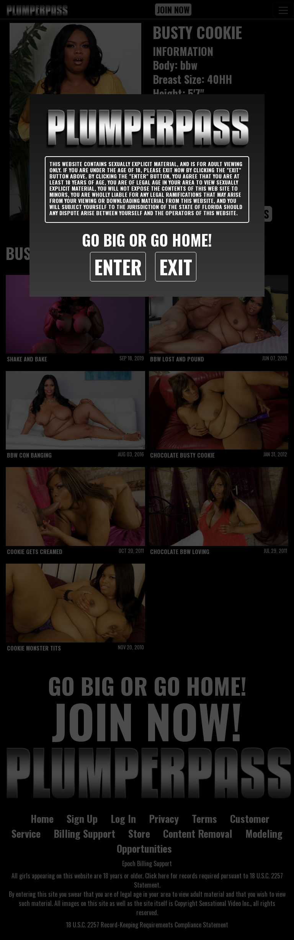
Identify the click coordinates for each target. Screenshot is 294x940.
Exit (175, 266)
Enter (118, 266)
